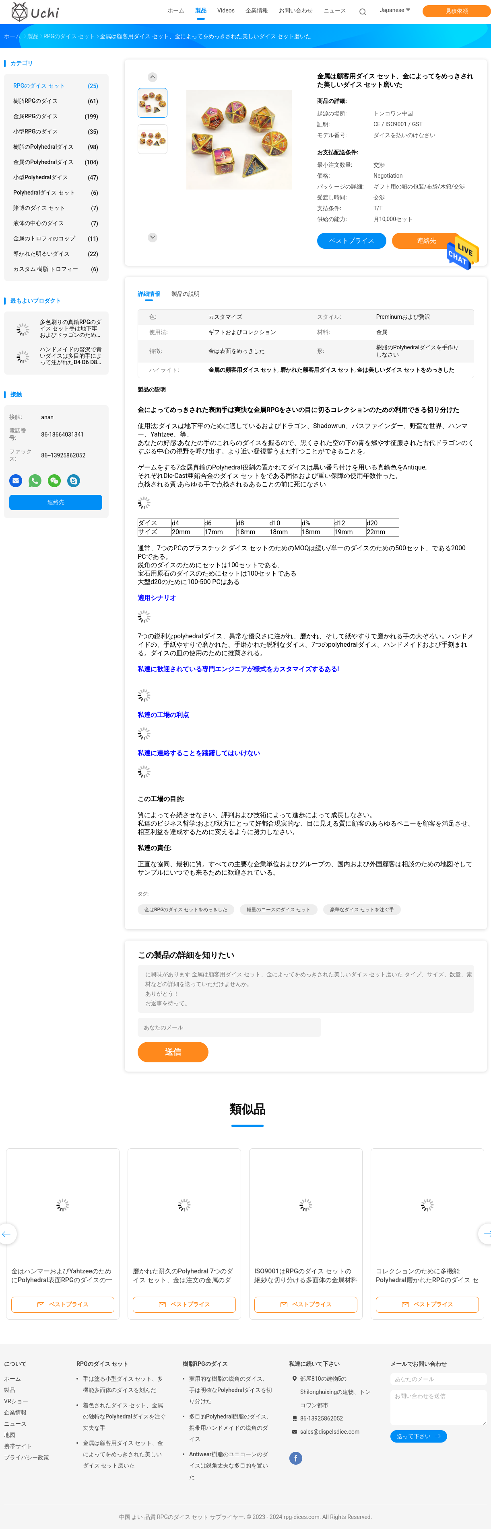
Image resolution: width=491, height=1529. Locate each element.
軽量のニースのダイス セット (279, 909)
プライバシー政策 (26, 1457)
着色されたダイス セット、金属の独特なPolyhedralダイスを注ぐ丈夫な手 (124, 1416)
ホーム (12, 1378)
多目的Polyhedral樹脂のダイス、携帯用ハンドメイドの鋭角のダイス (230, 1427)
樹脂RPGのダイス (55, 101)
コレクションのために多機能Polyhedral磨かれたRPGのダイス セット (427, 1280)
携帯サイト (18, 1446)
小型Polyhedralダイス (55, 178)
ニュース (15, 1423)
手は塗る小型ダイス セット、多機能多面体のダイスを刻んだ (123, 1384)
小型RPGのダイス (55, 132)
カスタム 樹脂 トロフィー (55, 269)
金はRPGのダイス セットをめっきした (185, 909)
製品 (9, 1390)
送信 (173, 1052)
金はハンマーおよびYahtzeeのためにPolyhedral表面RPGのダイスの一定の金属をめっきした (61, 1280)
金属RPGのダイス (55, 117)
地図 (9, 1435)
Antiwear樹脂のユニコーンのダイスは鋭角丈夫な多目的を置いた (228, 1465)
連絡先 (55, 502)
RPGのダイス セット (55, 86)
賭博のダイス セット (55, 208)
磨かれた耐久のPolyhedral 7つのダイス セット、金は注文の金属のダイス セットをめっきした (183, 1280)
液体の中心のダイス (55, 223)
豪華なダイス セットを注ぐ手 (362, 909)
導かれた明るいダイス (55, 254)
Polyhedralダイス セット (55, 193)
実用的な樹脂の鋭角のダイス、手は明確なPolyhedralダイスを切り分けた (230, 1389)
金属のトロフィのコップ (55, 239)
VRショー (16, 1401)
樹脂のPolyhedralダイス (55, 147)
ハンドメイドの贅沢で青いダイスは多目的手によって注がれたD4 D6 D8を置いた (71, 355)
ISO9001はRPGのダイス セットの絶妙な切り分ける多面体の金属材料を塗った (305, 1280)
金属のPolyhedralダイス (55, 162)
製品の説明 (185, 294)
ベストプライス (351, 240)
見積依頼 (457, 11)
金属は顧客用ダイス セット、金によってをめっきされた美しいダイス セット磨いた (123, 1454)
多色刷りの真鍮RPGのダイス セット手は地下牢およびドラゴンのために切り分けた (71, 328)
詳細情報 (149, 294)
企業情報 (15, 1412)
